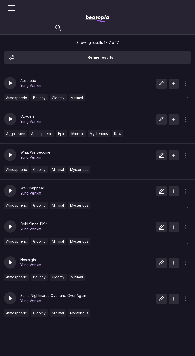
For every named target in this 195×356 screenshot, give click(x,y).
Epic (61, 133)
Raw (117, 133)
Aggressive (15, 133)
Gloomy (58, 98)
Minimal (77, 98)
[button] (10, 83)
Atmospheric (16, 98)
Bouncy (39, 98)
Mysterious (99, 133)
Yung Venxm (30, 85)
